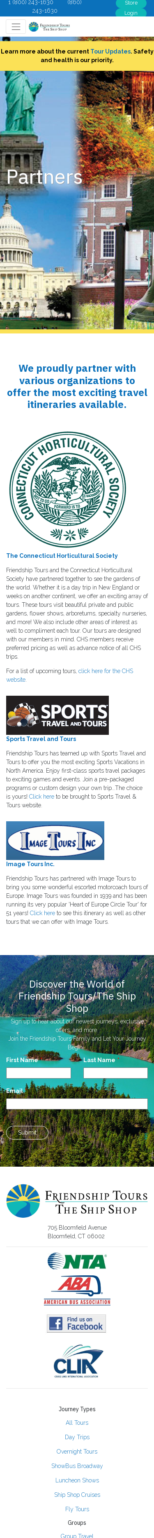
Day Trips (77, 1437)
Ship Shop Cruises (77, 1494)
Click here (41, 796)
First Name (22, 1060)
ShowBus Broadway (77, 1466)
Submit (27, 1132)
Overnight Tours (77, 1451)
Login (131, 13)
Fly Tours (77, 1509)
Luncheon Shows (77, 1480)
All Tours (77, 1422)
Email (14, 1091)
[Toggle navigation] (16, 26)
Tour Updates (110, 51)
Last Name (99, 1060)
